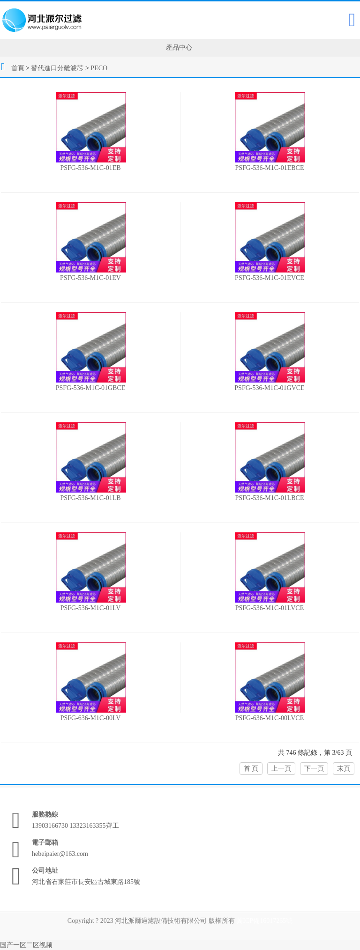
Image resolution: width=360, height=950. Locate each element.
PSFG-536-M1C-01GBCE (91, 387)
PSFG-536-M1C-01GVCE (269, 387)
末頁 (343, 768)
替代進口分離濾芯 (57, 68)
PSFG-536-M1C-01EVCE (269, 277)
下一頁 (314, 768)
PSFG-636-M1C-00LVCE (269, 718)
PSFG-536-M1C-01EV (90, 277)
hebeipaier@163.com (60, 853)
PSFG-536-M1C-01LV (90, 607)
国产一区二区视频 (26, 945)
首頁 (17, 68)
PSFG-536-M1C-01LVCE (269, 607)
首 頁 (251, 768)
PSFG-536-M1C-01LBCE (269, 497)
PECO (98, 68)
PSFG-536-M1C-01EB (90, 167)
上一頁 (281, 768)
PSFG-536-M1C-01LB (90, 497)
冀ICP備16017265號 (264, 920)
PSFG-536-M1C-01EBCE (269, 167)
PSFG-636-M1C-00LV (90, 718)
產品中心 (179, 47)
